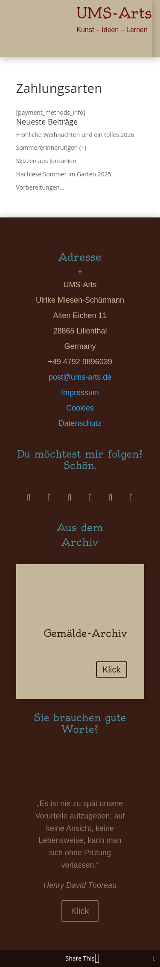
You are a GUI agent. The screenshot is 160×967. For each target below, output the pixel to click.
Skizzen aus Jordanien (46, 161)
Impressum (80, 392)
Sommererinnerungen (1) (51, 147)
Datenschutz (79, 423)
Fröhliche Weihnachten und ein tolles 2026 (75, 135)
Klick (111, 669)
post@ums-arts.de (80, 377)
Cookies (80, 408)
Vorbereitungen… (40, 187)
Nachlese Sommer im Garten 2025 (63, 174)
